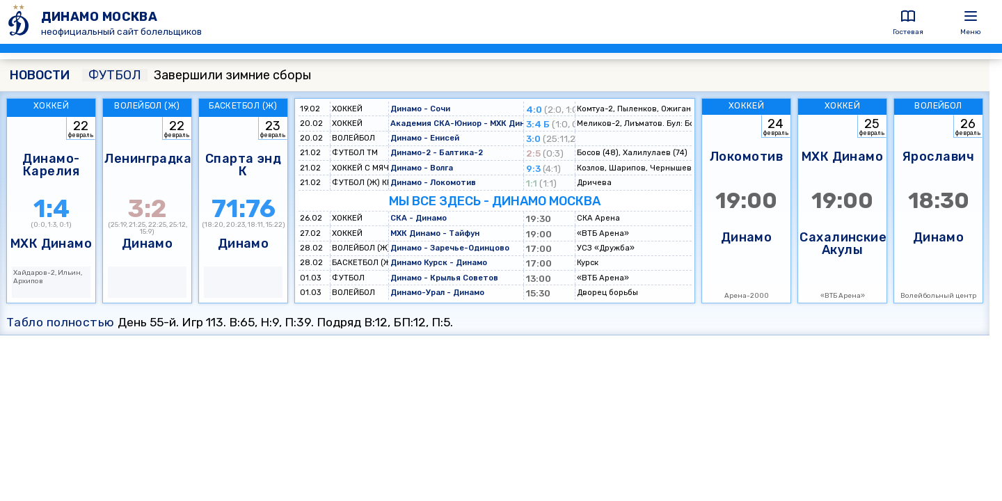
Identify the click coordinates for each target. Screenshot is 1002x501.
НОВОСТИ (40, 75)
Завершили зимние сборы (196, 75)
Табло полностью (60, 322)
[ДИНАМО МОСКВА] (20, 22)
